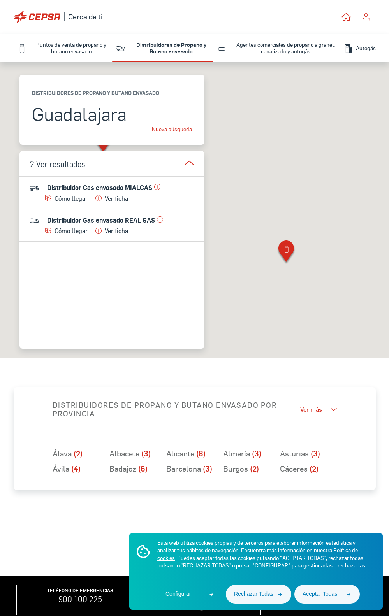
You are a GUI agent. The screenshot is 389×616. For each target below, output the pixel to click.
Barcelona (189, 468)
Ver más (318, 409)
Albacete (130, 453)
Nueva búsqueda (172, 129)
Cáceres (299, 468)
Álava (68, 453)
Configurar (178, 594)
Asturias (300, 453)
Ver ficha (111, 198)
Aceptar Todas (320, 594)
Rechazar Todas (253, 594)
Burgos (241, 468)
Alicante (186, 453)
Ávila (67, 468)
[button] (286, 252)
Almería (242, 453)
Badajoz (128, 468)
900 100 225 (80, 598)
